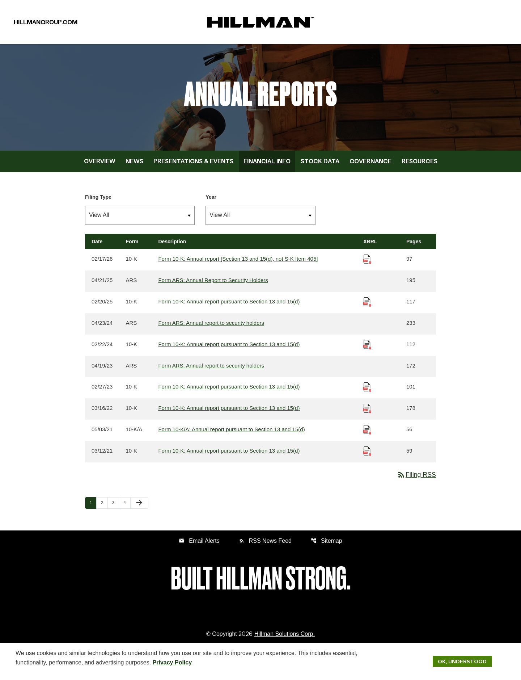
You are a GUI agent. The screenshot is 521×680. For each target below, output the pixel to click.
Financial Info (267, 165)
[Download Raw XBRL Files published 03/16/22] (367, 413)
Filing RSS (416, 479)
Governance (370, 165)
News (134, 165)
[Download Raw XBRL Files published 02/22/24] (367, 349)
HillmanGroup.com (45, 23)
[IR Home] (260, 23)
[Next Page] (139, 508)
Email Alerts (199, 546)
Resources (419, 165)
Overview (99, 165)
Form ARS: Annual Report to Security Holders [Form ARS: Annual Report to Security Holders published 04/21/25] (213, 285)
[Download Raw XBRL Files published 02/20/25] (367, 306)
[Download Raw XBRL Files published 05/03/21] (367, 434)
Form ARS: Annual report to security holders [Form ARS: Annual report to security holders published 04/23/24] (211, 327)
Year (211, 201)
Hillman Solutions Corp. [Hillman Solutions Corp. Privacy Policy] (284, 639)
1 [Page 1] (93, 507)
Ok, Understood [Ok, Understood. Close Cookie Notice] (462, 661)
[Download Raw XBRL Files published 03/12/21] (367, 456)
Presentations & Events (193, 165)
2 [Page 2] (104, 507)
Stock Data (320, 165)
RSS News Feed (265, 546)
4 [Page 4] (126, 507)
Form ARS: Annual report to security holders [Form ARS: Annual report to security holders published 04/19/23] (211, 370)
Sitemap (326, 546)
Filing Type (98, 201)
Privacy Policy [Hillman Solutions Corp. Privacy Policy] (172, 662)
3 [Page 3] (115, 507)
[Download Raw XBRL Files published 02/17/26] (367, 263)
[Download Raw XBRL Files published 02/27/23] (367, 392)
